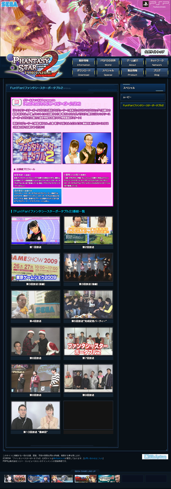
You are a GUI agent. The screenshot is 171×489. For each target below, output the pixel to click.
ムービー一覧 (142, 97)
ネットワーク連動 (156, 62)
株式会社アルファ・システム (155, 456)
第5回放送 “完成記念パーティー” (88, 306)
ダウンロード (83, 72)
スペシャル (108, 72)
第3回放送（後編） (88, 269)
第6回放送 (36, 343)
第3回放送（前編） (36, 269)
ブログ (156, 72)
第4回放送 (36, 306)
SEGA (10, 4)
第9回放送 (88, 380)
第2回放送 (88, 232)
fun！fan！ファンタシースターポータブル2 (142, 105)
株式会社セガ (59, 458)
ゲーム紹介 (132, 62)
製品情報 (132, 72)
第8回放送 (36, 380)
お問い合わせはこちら (93, 458)
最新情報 (83, 62)
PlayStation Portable (160, 4)
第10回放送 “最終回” (36, 417)
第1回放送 (36, 232)
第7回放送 (88, 343)
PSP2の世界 (108, 62)
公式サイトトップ (154, 52)
